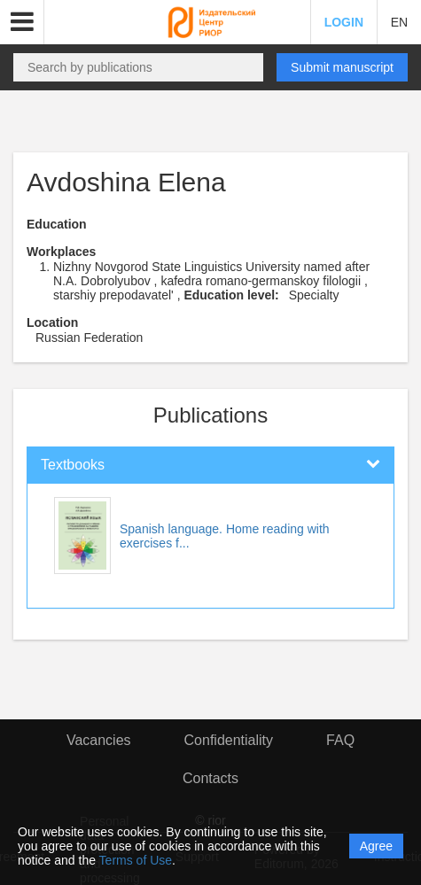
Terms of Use (135, 860)
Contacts (210, 778)
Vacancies (98, 740)
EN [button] (399, 22)
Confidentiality (229, 740)
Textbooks (73, 464)
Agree (376, 846)
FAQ (340, 740)
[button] (22, 22)
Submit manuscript (342, 67)
